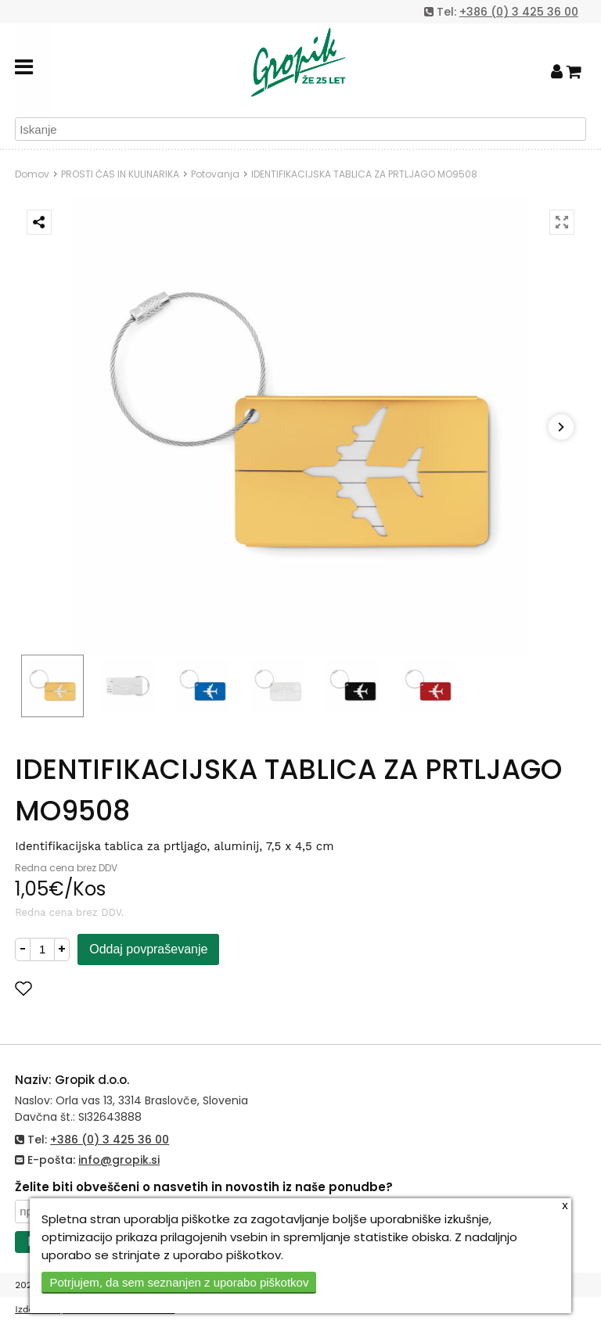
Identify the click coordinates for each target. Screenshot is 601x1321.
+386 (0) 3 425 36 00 (518, 12)
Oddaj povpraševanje (148, 949)
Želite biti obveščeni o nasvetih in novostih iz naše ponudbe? (204, 1187)
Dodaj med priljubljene (100, 988)
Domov (32, 174)
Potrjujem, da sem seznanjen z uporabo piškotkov (178, 1282)
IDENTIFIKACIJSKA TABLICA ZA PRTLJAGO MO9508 (364, 174)
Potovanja (215, 174)
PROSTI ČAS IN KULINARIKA (120, 174)
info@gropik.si (119, 1160)
